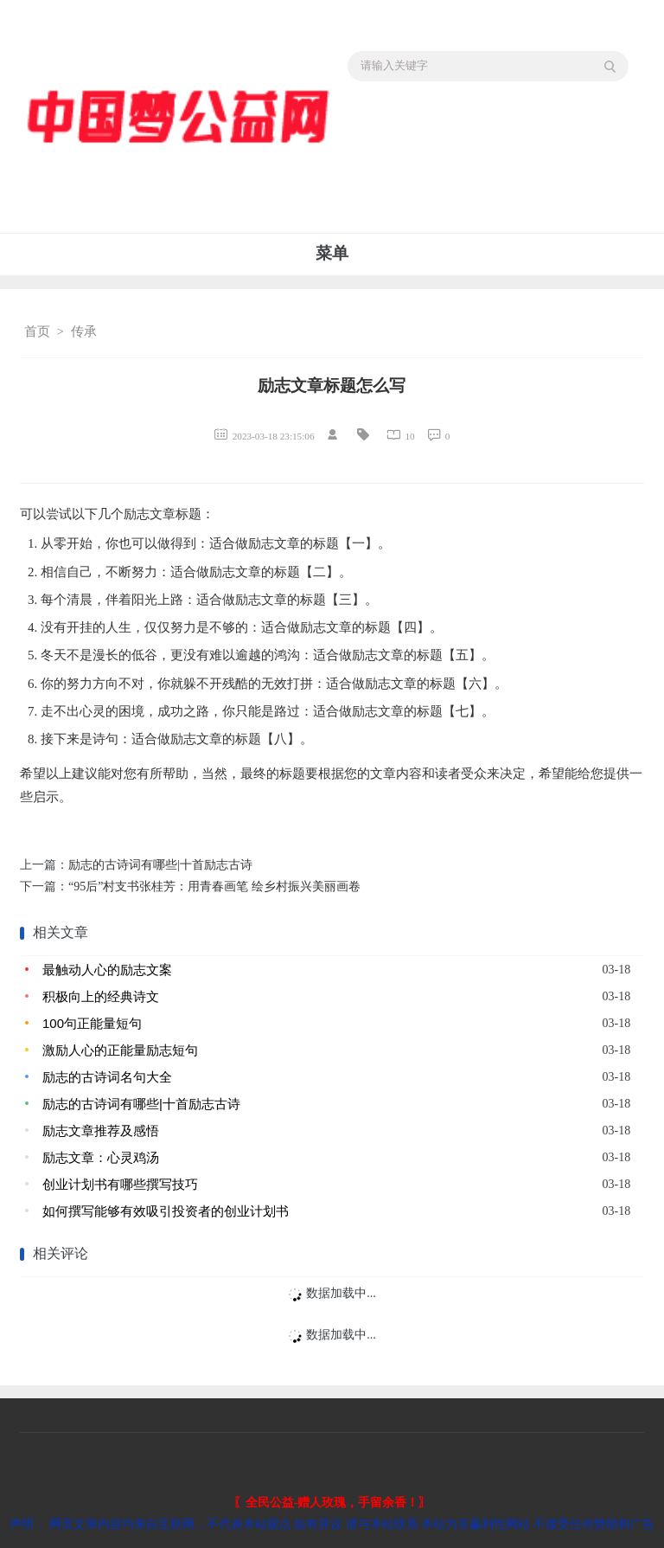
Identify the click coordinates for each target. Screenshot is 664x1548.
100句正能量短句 (92, 1023)
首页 (37, 331)
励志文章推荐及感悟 (100, 1130)
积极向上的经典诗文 (100, 996)
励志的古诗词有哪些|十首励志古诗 (160, 864)
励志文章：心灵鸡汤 (100, 1157)
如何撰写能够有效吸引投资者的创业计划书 (165, 1211)
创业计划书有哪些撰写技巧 (120, 1184)
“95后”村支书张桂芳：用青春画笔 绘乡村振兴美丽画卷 (214, 886)
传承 (84, 331)
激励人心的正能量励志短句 (120, 1050)
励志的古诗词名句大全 (107, 1076)
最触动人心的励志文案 (107, 969)
